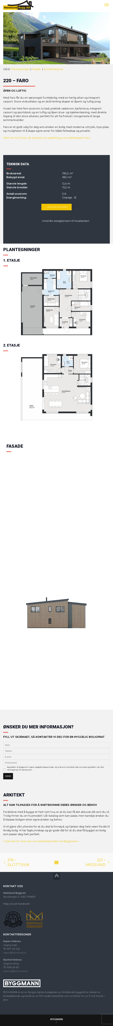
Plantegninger (20, 69)
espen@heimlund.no (14, 952)
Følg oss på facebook (16, 903)
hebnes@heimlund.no (15, 971)
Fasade (37, 69)
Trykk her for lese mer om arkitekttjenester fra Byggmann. (41, 841)
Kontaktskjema (53, 69)
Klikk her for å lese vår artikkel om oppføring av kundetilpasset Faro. (46, 137)
